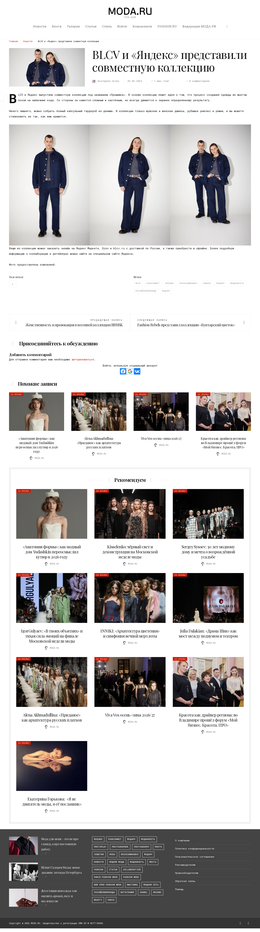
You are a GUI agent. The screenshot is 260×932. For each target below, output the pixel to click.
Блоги (57, 26)
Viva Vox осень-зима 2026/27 (161, 438)
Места (153, 862)
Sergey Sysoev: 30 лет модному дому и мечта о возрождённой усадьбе (208, 551)
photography (141, 847)
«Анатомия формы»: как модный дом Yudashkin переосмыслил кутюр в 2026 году (37, 445)
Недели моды (116, 862)
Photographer (120, 847)
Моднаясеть (237, 283)
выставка (132, 885)
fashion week (131, 877)
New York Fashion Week (107, 885)
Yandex (207, 283)
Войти (122, 26)
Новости (39, 26)
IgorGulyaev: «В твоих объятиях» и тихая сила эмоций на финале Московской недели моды (51, 636)
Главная (13, 41)
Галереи (73, 26)
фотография (127, 892)
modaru (170, 283)
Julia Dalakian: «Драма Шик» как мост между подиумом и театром (208, 633)
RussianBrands (188, 283)
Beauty (98, 900)
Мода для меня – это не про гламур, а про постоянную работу (59, 844)
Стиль (107, 26)
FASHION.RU (167, 26)
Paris (111, 900)
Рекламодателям (185, 864)
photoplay (100, 847)
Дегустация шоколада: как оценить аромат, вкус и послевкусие (59, 896)
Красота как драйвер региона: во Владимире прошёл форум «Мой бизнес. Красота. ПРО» (223, 442)
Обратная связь (185, 881)
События (99, 854)
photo (158, 847)
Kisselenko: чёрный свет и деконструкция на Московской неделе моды (130, 551)
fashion (98, 869)
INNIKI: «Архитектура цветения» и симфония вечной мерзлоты (130, 633)
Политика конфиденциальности (194, 848)
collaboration (132, 869)
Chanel (144, 892)
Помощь (179, 889)
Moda (112, 854)
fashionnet (153, 283)
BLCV (138, 283)
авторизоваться (83, 359)
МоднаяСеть (148, 839)
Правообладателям (186, 873)
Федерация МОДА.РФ (199, 26)
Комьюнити (142, 26)
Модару (220, 283)
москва (157, 892)
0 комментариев (197, 81)
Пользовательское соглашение (194, 856)
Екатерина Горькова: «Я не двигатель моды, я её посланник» (51, 801)
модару (131, 839)
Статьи (91, 26)
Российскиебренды (146, 291)
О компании (182, 840)
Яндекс (166, 291)
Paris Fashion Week (106, 877)
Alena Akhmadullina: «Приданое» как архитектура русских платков (99, 442)
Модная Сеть (151, 885)
